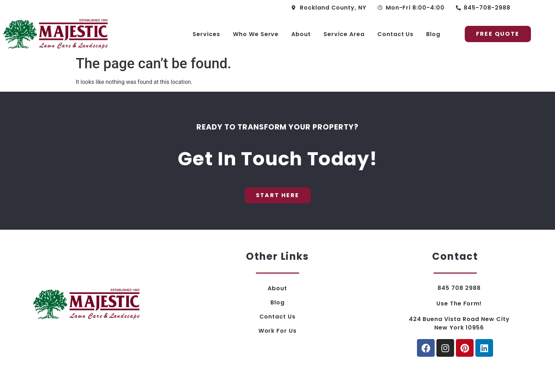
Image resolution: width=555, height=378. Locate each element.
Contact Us (395, 34)
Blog (433, 34)
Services (206, 34)
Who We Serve (256, 34)
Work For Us (277, 331)
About (301, 34)
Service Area (344, 34)
